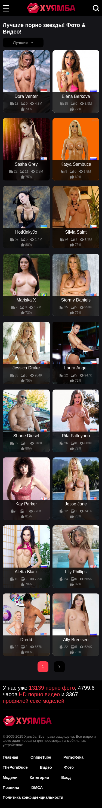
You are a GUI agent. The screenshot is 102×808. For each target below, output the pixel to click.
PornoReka (73, 757)
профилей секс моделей (33, 701)
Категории (39, 777)
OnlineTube (40, 757)
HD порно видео (39, 694)
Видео (46, 767)
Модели (10, 777)
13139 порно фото (52, 688)
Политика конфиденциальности (33, 797)
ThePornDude (15, 767)
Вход (66, 777)
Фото (69, 767)
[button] (6, 8)
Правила (11, 787)
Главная (10, 757)
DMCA (37, 787)
